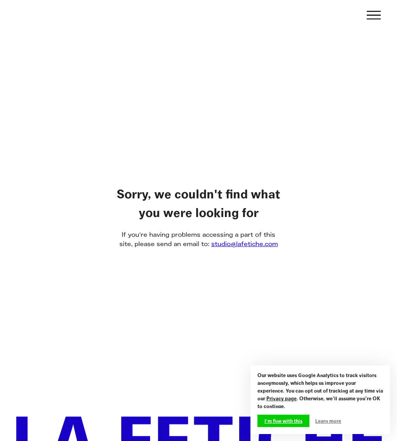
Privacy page (281, 398)
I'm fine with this (283, 421)
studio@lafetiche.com (244, 244)
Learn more (328, 421)
